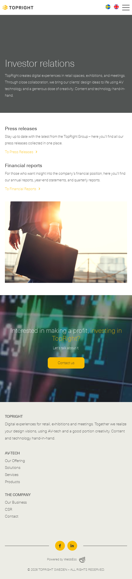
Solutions (12, 467)
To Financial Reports (20, 188)
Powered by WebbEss (66, 560)
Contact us (66, 362)
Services (11, 474)
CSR (8, 509)
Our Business (16, 502)
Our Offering (15, 460)
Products (12, 481)
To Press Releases (19, 152)
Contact (11, 516)
